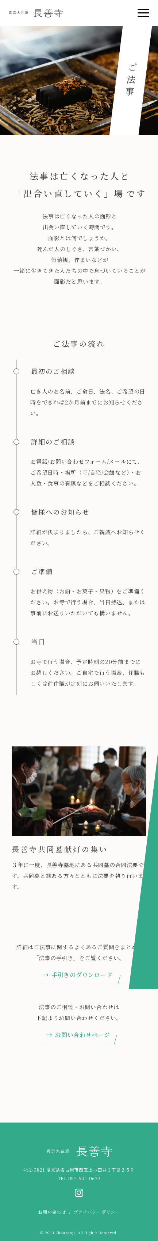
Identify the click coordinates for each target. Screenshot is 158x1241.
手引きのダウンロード (82, 975)
